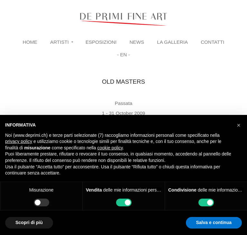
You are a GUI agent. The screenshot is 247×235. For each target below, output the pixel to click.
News (137, 42)
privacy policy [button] (18, 141)
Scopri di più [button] (29, 222)
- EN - (123, 54)
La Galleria (172, 42)
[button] (238, 125)
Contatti (212, 42)
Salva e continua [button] (214, 222)
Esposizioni (101, 42)
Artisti (59, 42)
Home (30, 42)
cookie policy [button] (110, 147)
